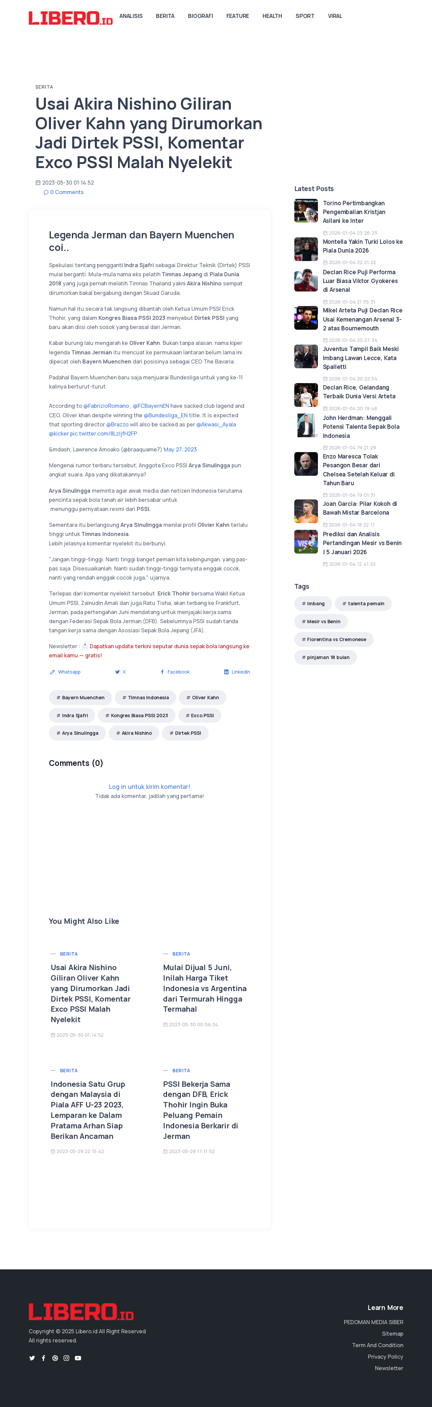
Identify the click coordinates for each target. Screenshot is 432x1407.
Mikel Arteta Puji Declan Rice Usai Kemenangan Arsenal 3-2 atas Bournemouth (363, 319)
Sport (305, 16)
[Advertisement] (149, 868)
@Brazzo (117, 424)
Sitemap (392, 1333)
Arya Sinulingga (80, 733)
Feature (237, 16)
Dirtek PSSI (188, 733)
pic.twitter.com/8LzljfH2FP (103, 433)
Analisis (130, 16)
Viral (335, 16)
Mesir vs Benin (323, 621)
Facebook (175, 672)
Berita (165, 16)
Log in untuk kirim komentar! (149, 786)
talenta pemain (366, 603)
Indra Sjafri (75, 715)
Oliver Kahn (205, 697)
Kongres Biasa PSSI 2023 (139, 715)
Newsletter (389, 1368)
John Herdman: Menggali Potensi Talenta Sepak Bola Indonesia (361, 427)
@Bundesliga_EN (166, 415)
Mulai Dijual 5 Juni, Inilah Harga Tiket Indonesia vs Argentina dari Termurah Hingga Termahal (205, 988)
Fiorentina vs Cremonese (336, 639)
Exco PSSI (202, 715)
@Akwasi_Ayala (216, 424)
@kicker (59, 433)
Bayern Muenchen (83, 697)
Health (272, 16)
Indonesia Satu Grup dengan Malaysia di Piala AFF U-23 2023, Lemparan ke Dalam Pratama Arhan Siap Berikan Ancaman (88, 1110)
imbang (316, 603)
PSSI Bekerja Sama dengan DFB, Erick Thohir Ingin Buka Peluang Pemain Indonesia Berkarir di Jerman (200, 1110)
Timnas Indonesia (148, 697)
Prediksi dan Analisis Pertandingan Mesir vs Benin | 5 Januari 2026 (362, 543)
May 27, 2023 (180, 449)
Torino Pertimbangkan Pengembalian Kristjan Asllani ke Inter (354, 212)
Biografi (200, 16)
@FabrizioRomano (106, 405)
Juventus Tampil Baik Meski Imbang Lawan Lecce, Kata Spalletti (361, 358)
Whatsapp (65, 672)
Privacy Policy (385, 1356)
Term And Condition (377, 1345)
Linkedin (237, 672)
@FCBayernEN (151, 405)
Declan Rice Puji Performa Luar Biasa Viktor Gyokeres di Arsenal (360, 281)
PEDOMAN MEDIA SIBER (373, 1322)
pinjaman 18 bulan (328, 657)
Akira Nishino (137, 733)
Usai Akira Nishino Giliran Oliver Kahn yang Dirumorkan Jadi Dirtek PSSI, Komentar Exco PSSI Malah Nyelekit (91, 993)
